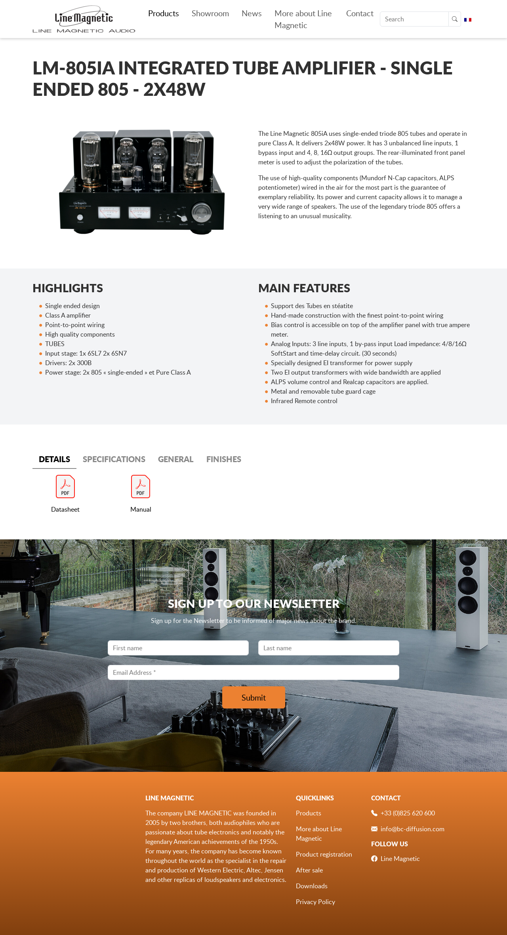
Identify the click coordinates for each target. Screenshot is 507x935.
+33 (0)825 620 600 (408, 813)
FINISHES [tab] (223, 459)
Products (163, 13)
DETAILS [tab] (54, 459)
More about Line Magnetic (303, 19)
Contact (360, 13)
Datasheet (65, 509)
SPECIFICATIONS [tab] (114, 459)
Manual (140, 509)
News (252, 13)
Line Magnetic (400, 858)
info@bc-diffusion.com (412, 829)
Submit (254, 697)
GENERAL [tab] (176, 459)
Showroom (210, 13)
